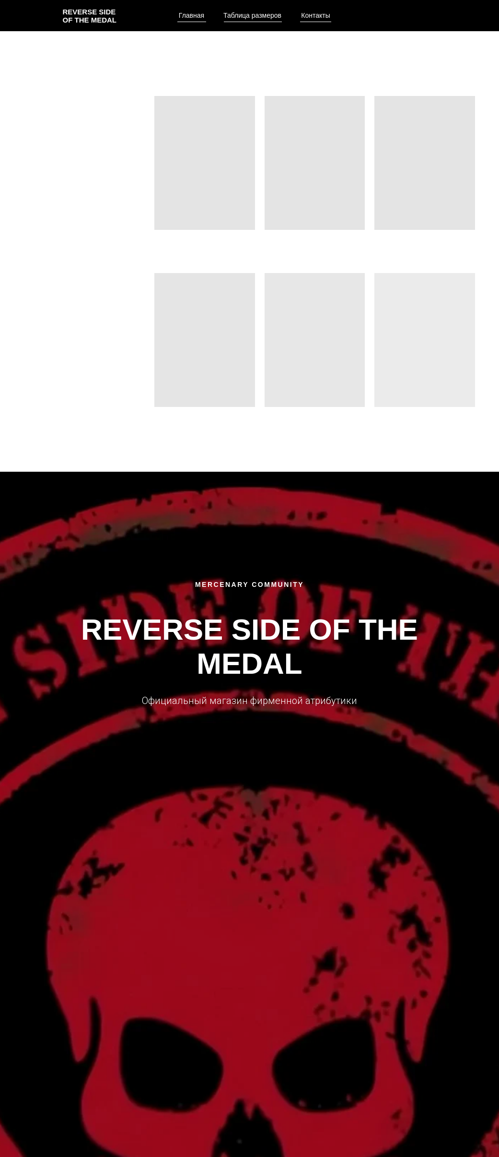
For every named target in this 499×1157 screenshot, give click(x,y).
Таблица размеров (252, 15)
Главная (191, 15)
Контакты (315, 15)
